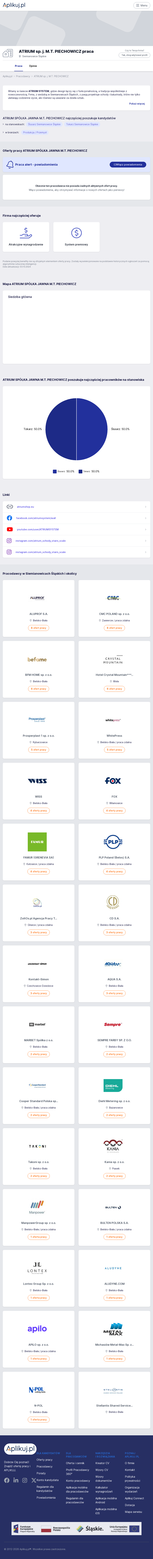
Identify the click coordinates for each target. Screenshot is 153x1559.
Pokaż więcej (137, 103)
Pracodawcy (23, 76)
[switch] (128, 164)
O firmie (129, 1463)
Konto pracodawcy (78, 1480)
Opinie (33, 65)
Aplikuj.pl (7, 76)
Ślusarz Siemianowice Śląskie (44, 124)
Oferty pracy (44, 1459)
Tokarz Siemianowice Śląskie (82, 124)
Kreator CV (102, 1463)
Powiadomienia (46, 1497)
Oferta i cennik (75, 1463)
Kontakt (130, 1470)
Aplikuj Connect (134, 1498)
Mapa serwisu (133, 1511)
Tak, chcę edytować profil (134, 55)
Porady (41, 1473)
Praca (18, 65)
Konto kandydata (48, 1480)
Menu (142, 5)
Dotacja (130, 1505)
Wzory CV (101, 1470)
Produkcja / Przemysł (35, 132)
